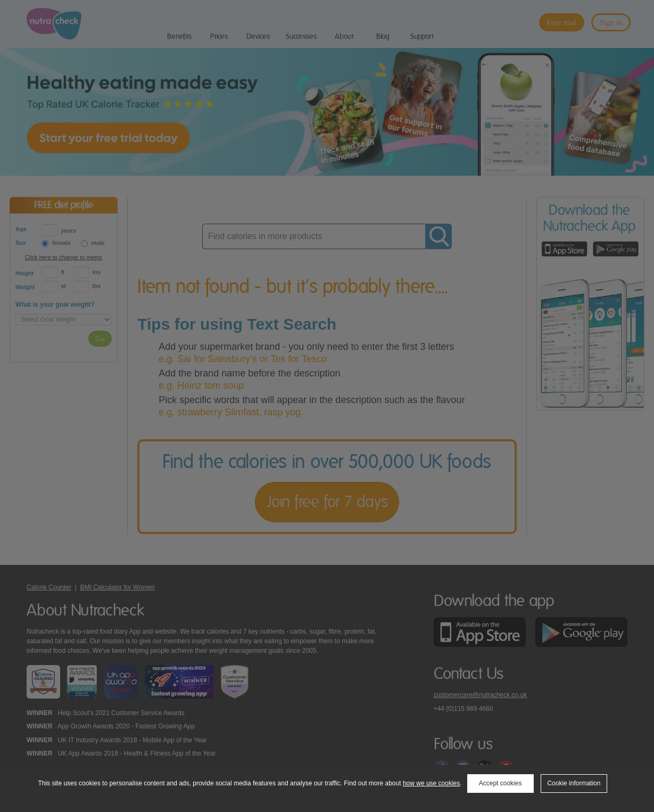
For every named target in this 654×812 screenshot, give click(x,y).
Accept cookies (500, 783)
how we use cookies (431, 783)
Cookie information (573, 783)
